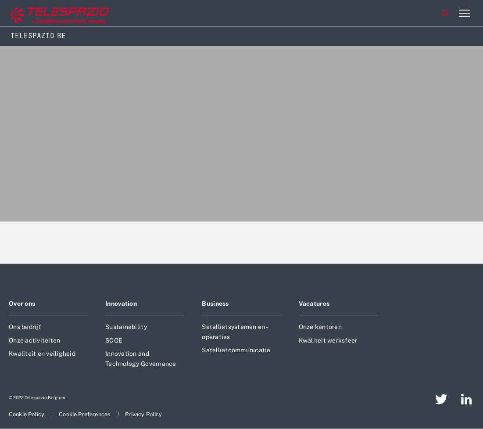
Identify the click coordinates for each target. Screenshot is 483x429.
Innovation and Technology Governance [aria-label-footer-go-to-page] (140, 358)
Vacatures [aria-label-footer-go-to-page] (314, 303)
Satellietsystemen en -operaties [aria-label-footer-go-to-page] (235, 331)
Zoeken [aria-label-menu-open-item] (445, 13)
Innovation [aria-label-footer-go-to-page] (121, 303)
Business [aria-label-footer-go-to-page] (215, 303)
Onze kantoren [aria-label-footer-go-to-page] (320, 326)
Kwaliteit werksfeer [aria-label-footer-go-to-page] (328, 340)
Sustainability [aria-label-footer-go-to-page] (126, 326)
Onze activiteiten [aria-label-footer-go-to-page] (34, 340)
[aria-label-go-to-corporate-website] (43, 13)
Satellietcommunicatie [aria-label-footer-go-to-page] (236, 350)
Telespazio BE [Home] (38, 35)
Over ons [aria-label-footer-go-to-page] (22, 303)
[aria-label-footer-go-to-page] (441, 399)
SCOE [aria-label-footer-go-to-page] (113, 340)
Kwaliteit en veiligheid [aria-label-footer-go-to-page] (42, 353)
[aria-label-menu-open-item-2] (464, 13)
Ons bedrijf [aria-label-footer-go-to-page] (25, 326)
